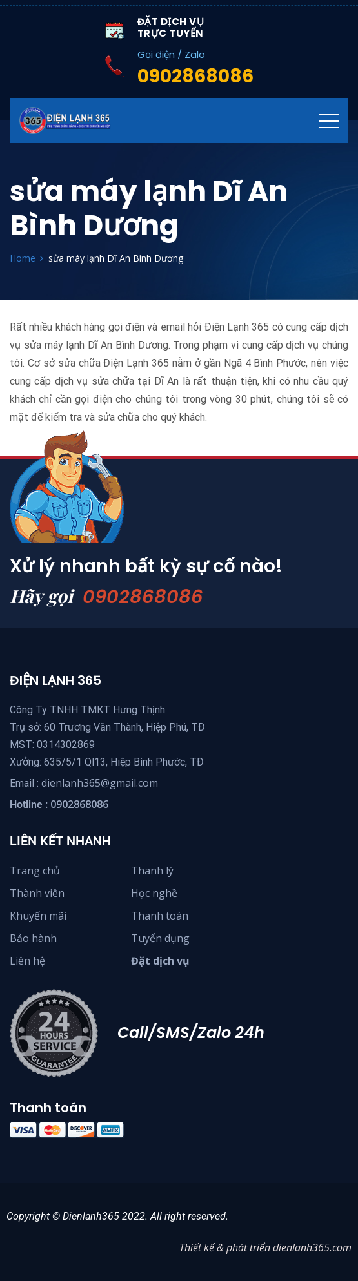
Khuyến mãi (38, 916)
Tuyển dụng (160, 938)
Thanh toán (159, 916)
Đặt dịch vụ (160, 960)
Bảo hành (33, 938)
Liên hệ (27, 961)
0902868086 (143, 596)
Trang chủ (35, 870)
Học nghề (154, 893)
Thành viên (37, 893)
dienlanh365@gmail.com (99, 783)
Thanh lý (152, 870)
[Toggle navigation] (329, 120)
